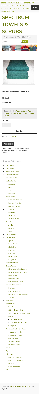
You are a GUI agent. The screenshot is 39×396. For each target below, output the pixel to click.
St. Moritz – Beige (14, 341)
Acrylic (10, 225)
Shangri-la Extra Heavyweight (18, 294)
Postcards (19, 6)
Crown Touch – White (15, 335)
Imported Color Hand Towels (17, 272)
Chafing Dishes (11, 234)
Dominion (11, 288)
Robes (8, 348)
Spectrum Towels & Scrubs (15, 24)
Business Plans (7, 6)
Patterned (11, 212)
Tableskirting (10, 370)
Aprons (10, 241)
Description (8, 144)
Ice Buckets (9, 300)
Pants (10, 187)
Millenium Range (13, 278)
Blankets (8, 222)
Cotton (10, 316)
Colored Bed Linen (12, 263)
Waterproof (12, 326)
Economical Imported (15, 200)
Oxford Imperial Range (15, 282)
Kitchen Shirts (12, 256)
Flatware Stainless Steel (13, 285)
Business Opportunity (25, 3)
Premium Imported (14, 206)
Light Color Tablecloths (15, 360)
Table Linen (9, 354)
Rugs (7, 351)
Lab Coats (11, 184)
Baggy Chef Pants (14, 244)
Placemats (11, 363)
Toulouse (11, 297)
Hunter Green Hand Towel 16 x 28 (17, 92)
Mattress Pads (10, 307)
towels (13, 136)
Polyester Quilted (16, 319)
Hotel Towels (10, 165)
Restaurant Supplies (12, 174)
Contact (11, 3)
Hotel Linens (10, 168)
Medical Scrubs (11, 181)
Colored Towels (9, 113)
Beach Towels (10, 197)
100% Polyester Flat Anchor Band (19, 313)
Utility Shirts (12, 260)
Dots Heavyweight (14, 291)
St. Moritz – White (14, 345)
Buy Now (19, 131)
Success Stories (8, 8)
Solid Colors (12, 215)
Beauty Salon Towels (24, 111)
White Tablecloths (14, 367)
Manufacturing (7, 11)
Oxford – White (13, 338)
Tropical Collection (14, 219)
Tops (10, 190)
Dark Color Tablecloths (15, 357)
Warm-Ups (11, 193)
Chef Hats (11, 253)
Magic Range (12, 275)
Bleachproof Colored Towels (17, 269)
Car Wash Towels (11, 178)
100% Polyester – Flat (15, 310)
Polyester (11, 228)
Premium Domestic (14, 203)
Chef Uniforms (10, 237)
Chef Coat (11, 250)
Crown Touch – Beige (15, 332)
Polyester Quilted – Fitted (19, 322)
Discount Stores (23, 8)
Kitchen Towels (10, 304)
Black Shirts (12, 247)
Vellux (10, 231)
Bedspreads (10, 209)
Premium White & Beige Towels (16, 329)
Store (3, 3)
